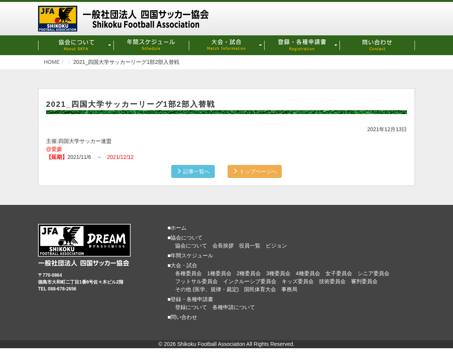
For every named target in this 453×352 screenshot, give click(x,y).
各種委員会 (188, 273)
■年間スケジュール (190, 255)
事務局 (289, 289)
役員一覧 (249, 246)
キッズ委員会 (298, 281)
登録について (191, 307)
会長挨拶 (223, 246)
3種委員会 (278, 273)
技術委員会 (332, 281)
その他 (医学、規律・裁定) (207, 289)
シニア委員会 (373, 273)
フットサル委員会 (196, 281)
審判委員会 (364, 281)
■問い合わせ (182, 317)
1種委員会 (219, 273)
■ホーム (177, 228)
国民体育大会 (260, 289)
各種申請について (233, 307)
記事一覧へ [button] (193, 171)
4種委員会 (308, 273)
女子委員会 (338, 273)
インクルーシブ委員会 (249, 281)
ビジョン (276, 246)
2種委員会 (249, 273)
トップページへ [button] (255, 171)
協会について (191, 246)
